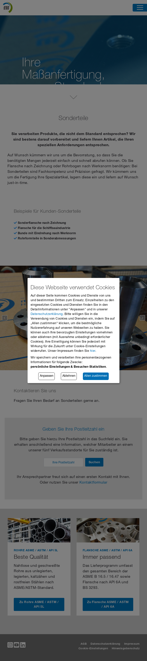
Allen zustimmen (95, 376)
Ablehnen (68, 376)
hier (92, 351)
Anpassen (46, 376)
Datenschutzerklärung (47, 314)
